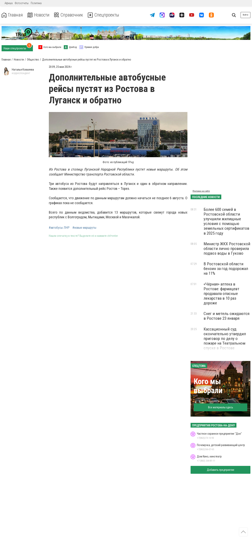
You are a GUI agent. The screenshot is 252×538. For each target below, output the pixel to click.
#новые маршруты (84, 228)
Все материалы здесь (220, 407)
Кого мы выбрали (208, 386)
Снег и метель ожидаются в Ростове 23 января (226, 316)
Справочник (69, 15)
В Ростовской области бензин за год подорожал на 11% (226, 269)
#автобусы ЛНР (59, 228)
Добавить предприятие (220, 469)
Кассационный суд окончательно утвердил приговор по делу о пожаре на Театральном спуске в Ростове (225, 339)
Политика (36, 3)
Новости (39, 15)
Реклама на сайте (201, 191)
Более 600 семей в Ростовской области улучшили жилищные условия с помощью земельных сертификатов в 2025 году (226, 221)
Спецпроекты (105, 15)
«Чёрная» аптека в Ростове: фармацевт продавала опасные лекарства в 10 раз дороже (221, 294)
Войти (245, 15)
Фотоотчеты (22, 3)
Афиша (9, 3)
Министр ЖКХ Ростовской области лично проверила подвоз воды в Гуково (227, 248)
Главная (12, 15)
